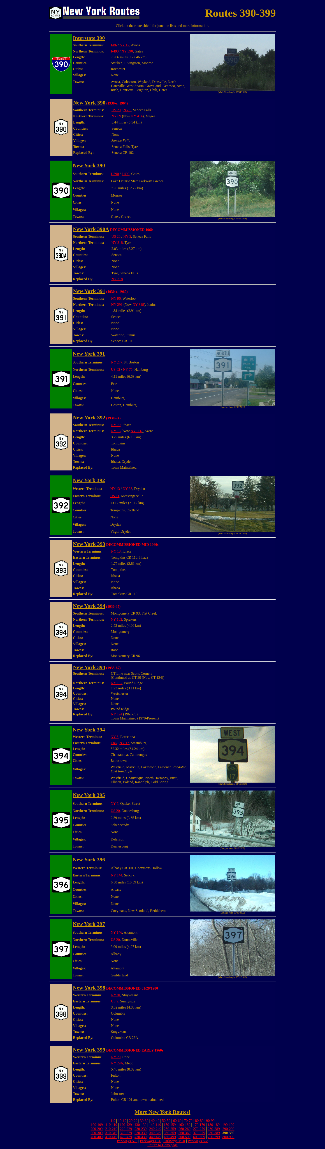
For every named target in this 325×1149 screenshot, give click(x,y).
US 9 (114, 1001)
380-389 (214, 1133)
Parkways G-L (150, 1141)
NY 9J (115, 995)
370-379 (199, 1133)
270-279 (199, 1129)
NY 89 (116, 116)
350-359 (170, 1133)
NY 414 (137, 116)
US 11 (114, 496)
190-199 (228, 1125)
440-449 (155, 1137)
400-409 (96, 1137)
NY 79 (116, 425)
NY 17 (124, 45)
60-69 (177, 1121)
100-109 (97, 1125)
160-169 (184, 1125)
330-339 (140, 1133)
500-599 (184, 1137)
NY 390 (127, 51)
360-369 (184, 1133)
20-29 (133, 1121)
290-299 (228, 1129)
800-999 (228, 1137)
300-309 (96, 1133)
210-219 (111, 1129)
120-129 (126, 1125)
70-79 (188, 1121)
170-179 (199, 1125)
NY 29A (117, 1063)
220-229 (126, 1129)
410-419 (111, 1137)
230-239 (140, 1129)
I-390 (115, 174)
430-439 (140, 1137)
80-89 (199, 1121)
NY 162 (116, 619)
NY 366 (136, 431)
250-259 (170, 1129)
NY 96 (116, 298)
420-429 (126, 1137)
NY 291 (117, 304)
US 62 (115, 369)
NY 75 (128, 369)
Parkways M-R (174, 1141)
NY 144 (116, 875)
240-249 (155, 1129)
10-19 (122, 1121)
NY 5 (127, 110)
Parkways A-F (127, 1141)
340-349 (155, 1133)
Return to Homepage (162, 1145)
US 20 (116, 110)
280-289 (214, 1129)
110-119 (111, 1125)
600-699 (199, 1137)
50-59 (166, 1121)
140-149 (155, 1125)
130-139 (140, 1125)
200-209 (96, 1129)
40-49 (155, 1121)
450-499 (170, 1137)
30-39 (144, 1121)
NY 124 (116, 714)
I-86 (114, 45)
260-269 (184, 1129)
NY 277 (117, 362)
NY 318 (117, 243)
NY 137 (116, 683)
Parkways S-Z (198, 1141)
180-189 (214, 1125)
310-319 (111, 1133)
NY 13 (116, 431)
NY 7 (114, 803)
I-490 (115, 51)
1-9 (112, 1121)
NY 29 (116, 1057)
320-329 (126, 1133)
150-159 (170, 1125)
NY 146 (116, 932)
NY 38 (127, 489)
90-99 (210, 1121)
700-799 (214, 1137)
